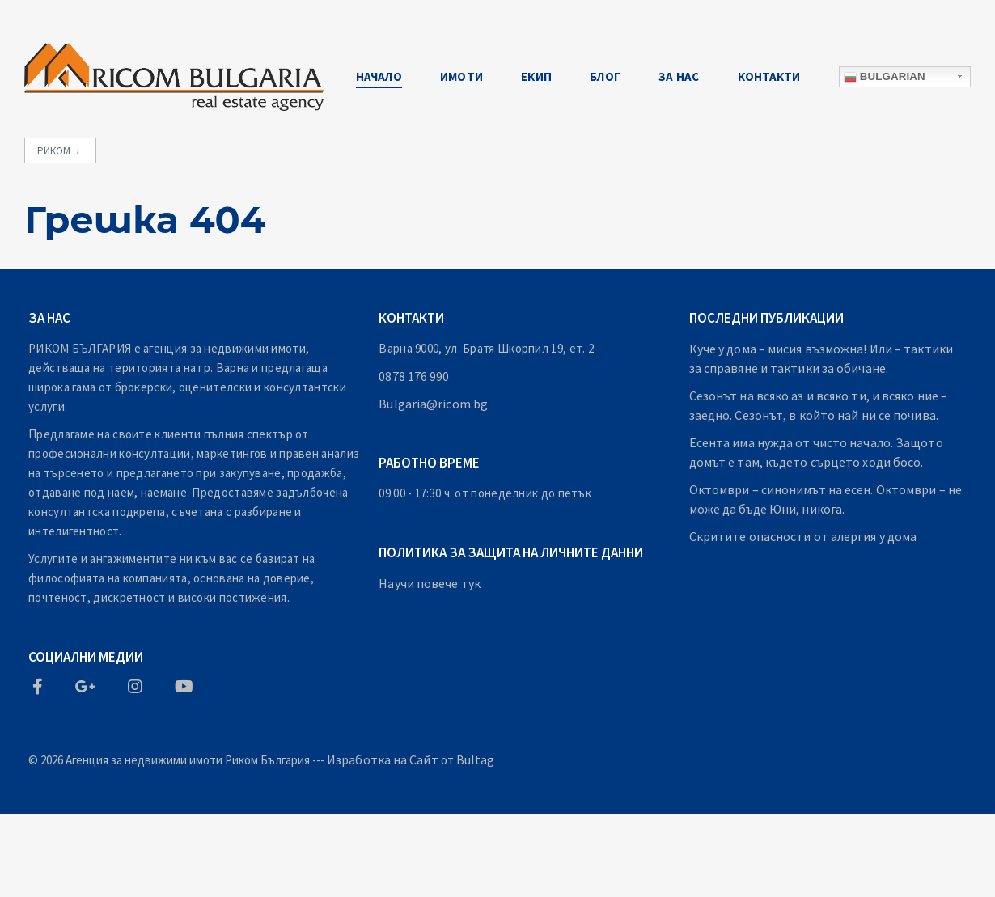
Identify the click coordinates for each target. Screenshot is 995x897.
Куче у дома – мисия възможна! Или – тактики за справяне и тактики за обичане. (821, 358)
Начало (379, 76)
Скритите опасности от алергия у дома (803, 536)
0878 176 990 (414, 376)
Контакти (769, 76)
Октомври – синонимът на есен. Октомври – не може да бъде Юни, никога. (825, 499)
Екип (536, 76)
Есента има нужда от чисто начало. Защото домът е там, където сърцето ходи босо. (816, 452)
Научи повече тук (430, 583)
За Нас (678, 76)
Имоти (461, 76)
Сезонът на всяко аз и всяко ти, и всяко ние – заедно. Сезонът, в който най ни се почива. (818, 405)
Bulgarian (884, 76)
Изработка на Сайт (382, 759)
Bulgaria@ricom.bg (433, 404)
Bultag (475, 759)
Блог (605, 76)
